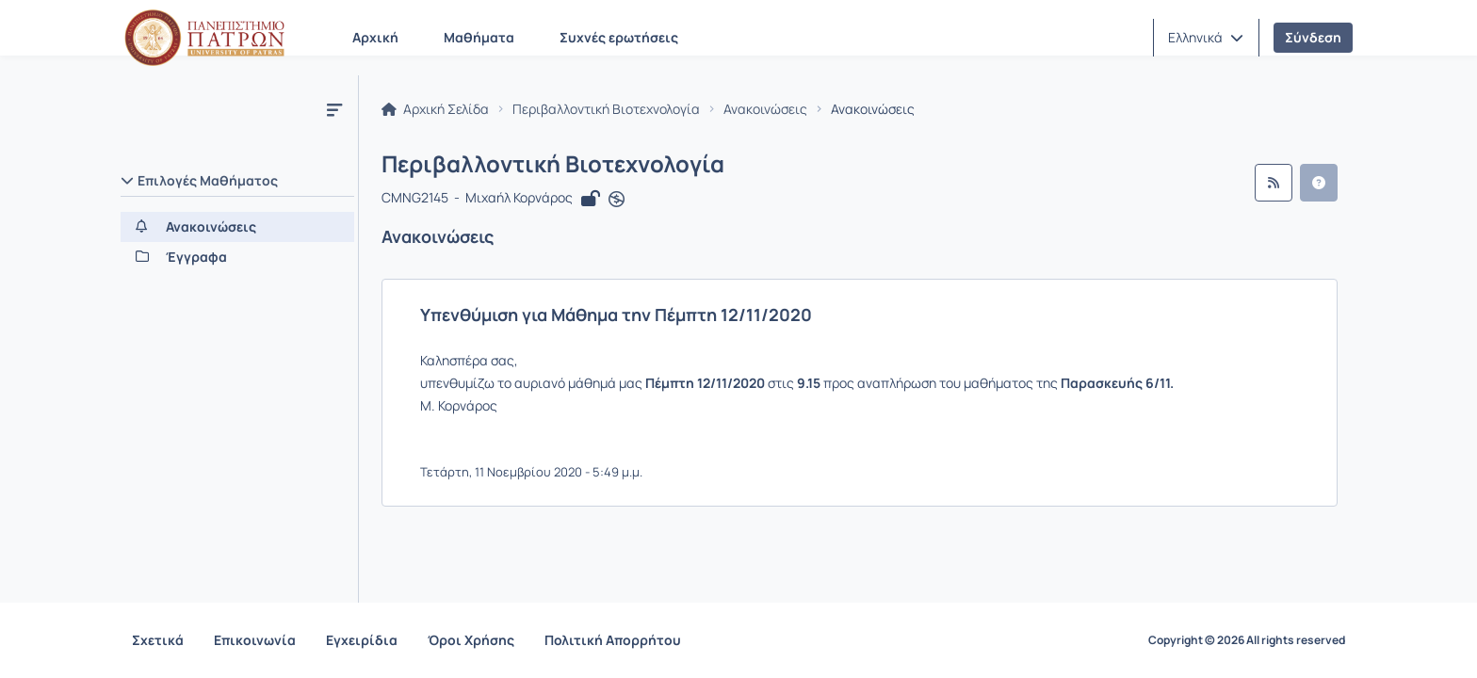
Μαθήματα (479, 37)
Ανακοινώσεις (765, 109)
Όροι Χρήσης (471, 640)
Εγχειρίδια (362, 640)
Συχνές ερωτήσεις (619, 37)
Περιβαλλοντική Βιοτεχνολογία (606, 109)
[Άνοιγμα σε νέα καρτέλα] (617, 199)
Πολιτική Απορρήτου (612, 640)
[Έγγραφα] (237, 257)
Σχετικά (158, 640)
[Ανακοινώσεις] (237, 227)
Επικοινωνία (255, 640)
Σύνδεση (1313, 37)
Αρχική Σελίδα (435, 109)
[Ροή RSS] (1273, 183)
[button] (1205, 37)
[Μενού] (334, 109)
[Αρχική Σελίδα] (204, 37)
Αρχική (375, 37)
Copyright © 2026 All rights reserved (1246, 640)
